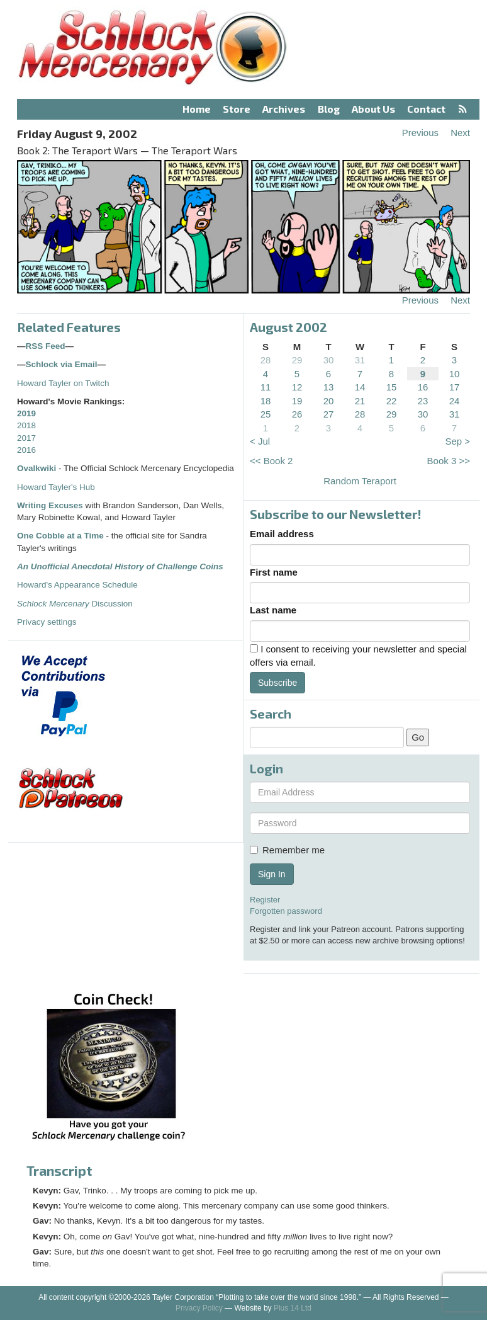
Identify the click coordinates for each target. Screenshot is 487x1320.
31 (360, 360)
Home (196, 109)
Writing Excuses (50, 505)
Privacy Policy (199, 1308)
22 (391, 400)
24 (454, 400)
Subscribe (277, 683)
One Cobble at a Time (60, 535)
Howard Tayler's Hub (56, 487)
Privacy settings (47, 622)
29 (297, 360)
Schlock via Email (62, 364)
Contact (426, 109)
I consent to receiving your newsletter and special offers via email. (358, 656)
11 (265, 387)
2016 (26, 450)
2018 (26, 425)
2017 (26, 438)
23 (423, 400)
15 (391, 387)
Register (265, 899)
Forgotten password (286, 911)
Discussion (75, 603)
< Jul (260, 441)
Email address (282, 533)
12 (297, 387)
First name (274, 572)
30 (328, 360)
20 (328, 400)
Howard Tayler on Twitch (63, 383)
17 (454, 387)
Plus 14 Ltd (292, 1308)
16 (423, 387)
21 (360, 400)
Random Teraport (359, 480)
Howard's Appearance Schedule (77, 584)
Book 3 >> (448, 460)
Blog (329, 109)
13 (328, 387)
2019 (26, 413)
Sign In (272, 874)
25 (265, 414)
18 (265, 400)
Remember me (287, 850)
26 (297, 414)
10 (454, 373)
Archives (283, 109)
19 (297, 400)
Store (236, 109)
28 (265, 360)
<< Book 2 (271, 460)
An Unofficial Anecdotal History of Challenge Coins (120, 566)
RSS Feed (45, 346)
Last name (273, 610)
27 (328, 414)
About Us (373, 109)
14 (360, 387)
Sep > (457, 441)
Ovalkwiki (38, 468)
